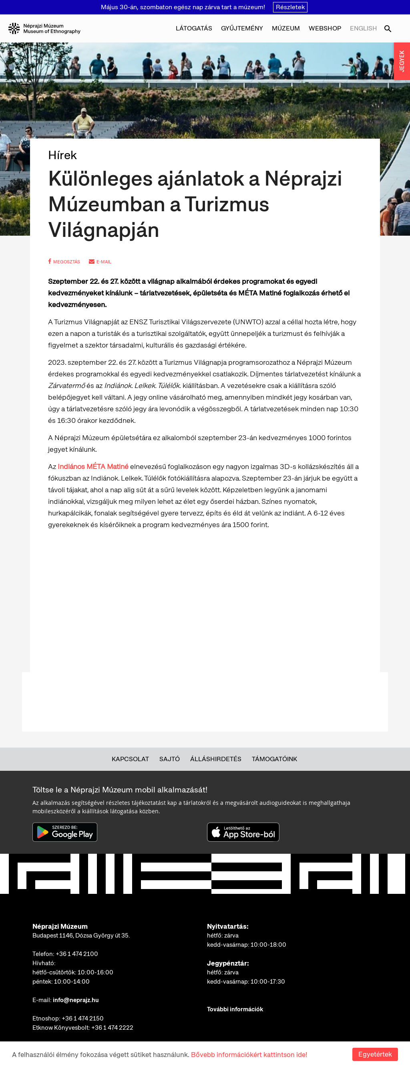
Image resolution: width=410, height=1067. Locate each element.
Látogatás (194, 28)
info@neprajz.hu (76, 1000)
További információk (235, 1009)
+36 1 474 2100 (77, 954)
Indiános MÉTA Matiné (93, 466)
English (363, 28)
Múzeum (286, 28)
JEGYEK (402, 61)
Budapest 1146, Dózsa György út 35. (81, 936)
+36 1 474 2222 (112, 1028)
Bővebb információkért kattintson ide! (249, 1054)
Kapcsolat (130, 759)
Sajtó (169, 759)
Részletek (290, 7)
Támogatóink (274, 759)
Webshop (325, 28)
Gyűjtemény (242, 28)
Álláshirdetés (215, 759)
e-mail (100, 262)
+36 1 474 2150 (83, 1018)
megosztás (64, 262)
